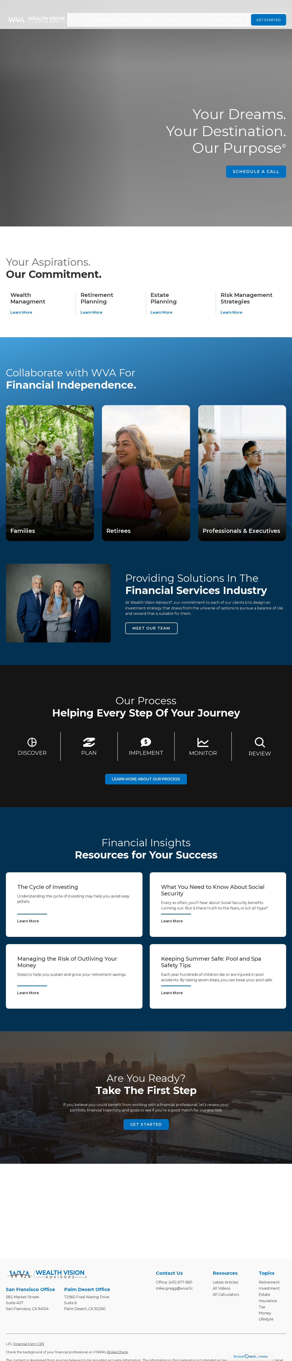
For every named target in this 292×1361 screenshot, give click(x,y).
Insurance (268, 1301)
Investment (269, 1288)
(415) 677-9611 (180, 1282)
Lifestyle (266, 1319)
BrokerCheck (117, 1352)
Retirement (269, 1282)
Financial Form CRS (28, 1344)
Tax (262, 1307)
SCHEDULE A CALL (256, 171)
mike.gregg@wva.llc (174, 1288)
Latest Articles (225, 1282)
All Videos (221, 1288)
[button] (105, 9)
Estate (264, 1294)
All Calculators (226, 1294)
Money (265, 1313)
